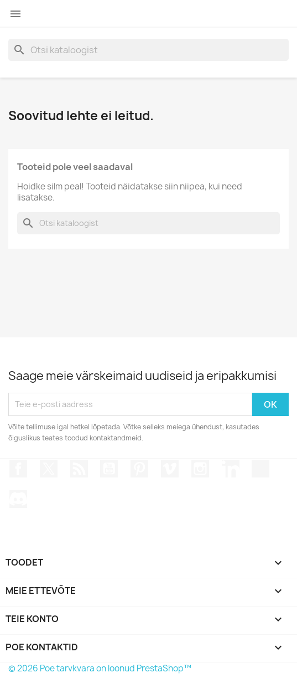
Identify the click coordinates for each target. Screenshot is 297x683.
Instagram (200, 468)
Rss (79, 468)
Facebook (18, 468)
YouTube (109, 468)
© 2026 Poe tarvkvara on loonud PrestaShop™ (99, 668)
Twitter (49, 468)
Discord (18, 499)
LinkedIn (230, 468)
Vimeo (170, 468)
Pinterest (139, 468)
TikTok (260, 468)
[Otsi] (148, 50)
